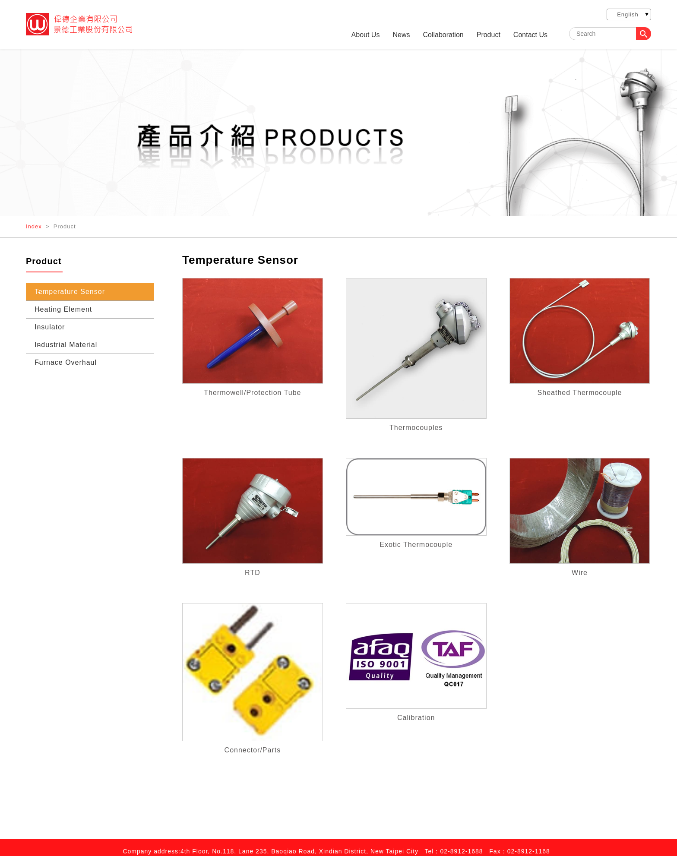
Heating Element (63, 309)
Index (34, 226)
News (401, 35)
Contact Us (530, 35)
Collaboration (443, 35)
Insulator (50, 327)
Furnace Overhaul (66, 362)
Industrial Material (66, 344)
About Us (365, 35)
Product (488, 35)
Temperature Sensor (70, 291)
